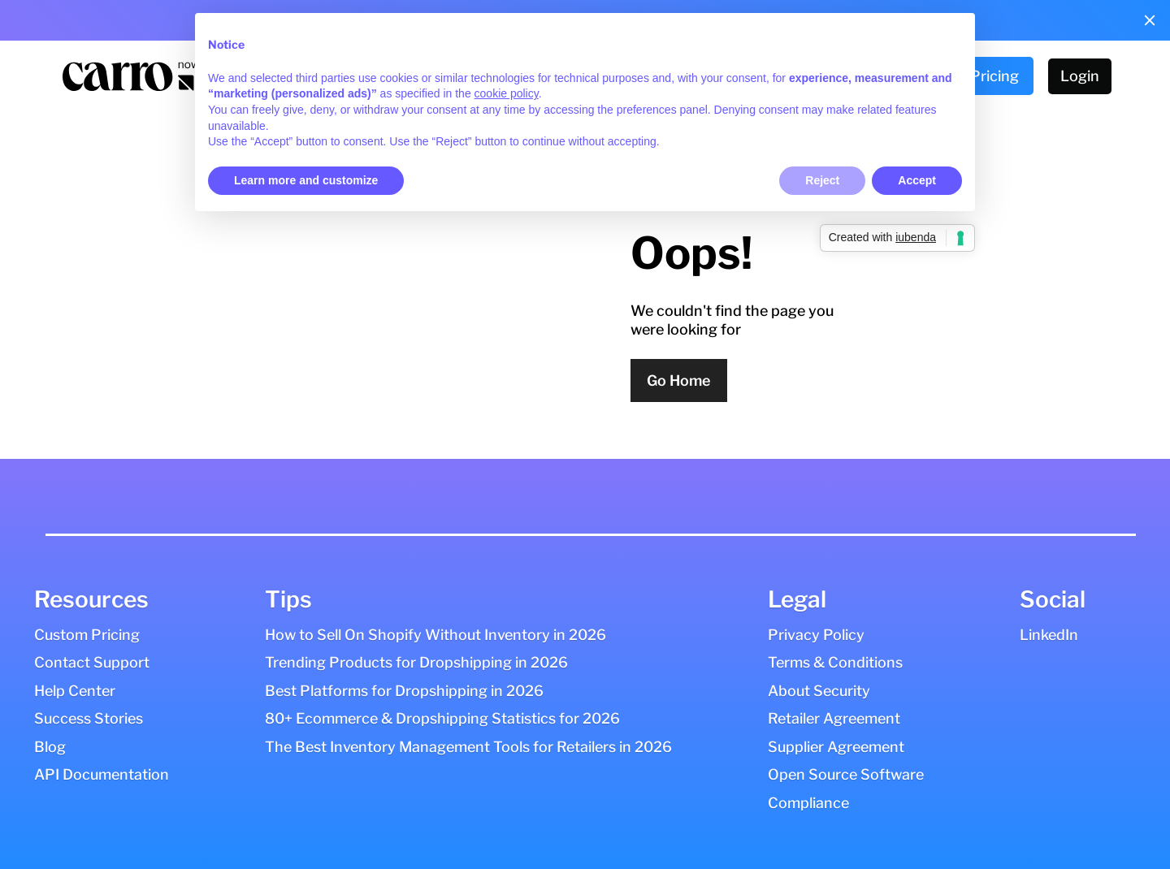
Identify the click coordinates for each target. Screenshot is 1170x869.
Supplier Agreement (836, 746)
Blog (50, 746)
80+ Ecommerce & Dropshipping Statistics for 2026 (442, 718)
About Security (819, 690)
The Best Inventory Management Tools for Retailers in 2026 (468, 746)
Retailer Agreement (834, 718)
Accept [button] (917, 180)
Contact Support (92, 662)
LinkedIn (1049, 634)
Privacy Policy (816, 634)
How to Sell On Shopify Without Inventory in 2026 (435, 634)
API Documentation (101, 774)
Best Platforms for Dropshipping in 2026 (404, 690)
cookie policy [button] (506, 93)
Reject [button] (822, 180)
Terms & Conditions (835, 662)
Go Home (678, 380)
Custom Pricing (87, 634)
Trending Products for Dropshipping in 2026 (416, 662)
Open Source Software (846, 774)
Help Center (74, 690)
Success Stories (88, 718)
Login (1079, 75)
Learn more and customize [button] (306, 180)
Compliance (808, 802)
